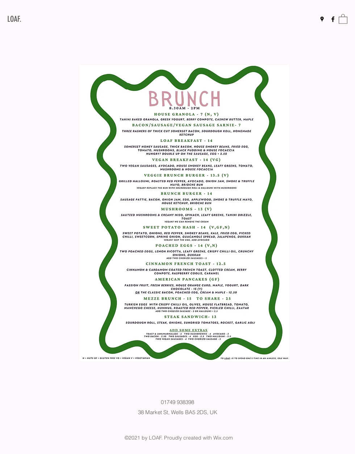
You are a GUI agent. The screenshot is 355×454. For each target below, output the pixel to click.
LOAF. (14, 19)
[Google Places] (322, 19)
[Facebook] (333, 19)
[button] (343, 18)
